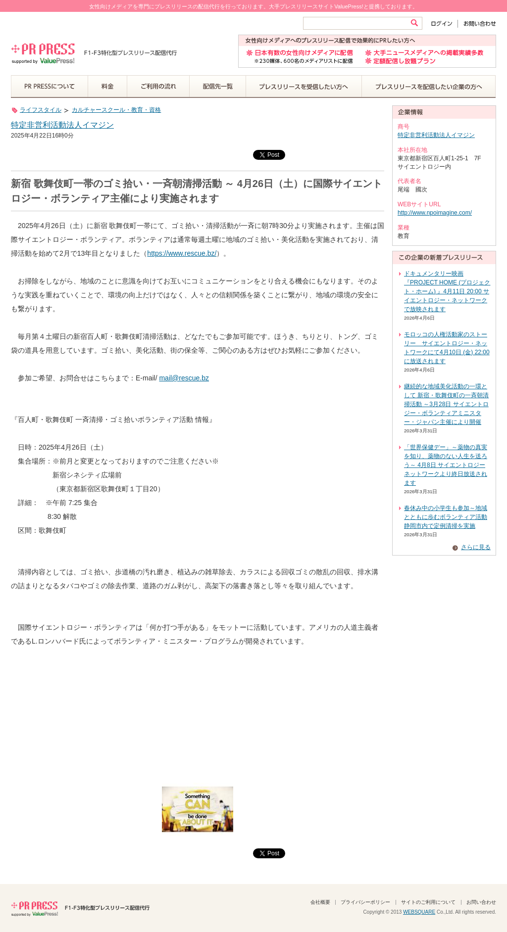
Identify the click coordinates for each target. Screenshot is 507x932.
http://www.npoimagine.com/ (435, 212)
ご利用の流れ (158, 86)
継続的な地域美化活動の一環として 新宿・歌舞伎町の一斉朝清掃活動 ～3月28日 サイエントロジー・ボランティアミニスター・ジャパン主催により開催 (446, 404)
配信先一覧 (218, 86)
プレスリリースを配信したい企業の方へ (429, 86)
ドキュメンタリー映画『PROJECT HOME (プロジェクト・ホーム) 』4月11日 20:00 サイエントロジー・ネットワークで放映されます (447, 291)
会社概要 (320, 902)
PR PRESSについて (49, 86)
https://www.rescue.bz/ (181, 253)
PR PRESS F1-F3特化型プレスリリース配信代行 (80, 907)
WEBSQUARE (419, 912)
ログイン (444, 23)
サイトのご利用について (428, 902)
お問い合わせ (477, 23)
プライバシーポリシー (365, 902)
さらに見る (476, 547)
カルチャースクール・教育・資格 (116, 109)
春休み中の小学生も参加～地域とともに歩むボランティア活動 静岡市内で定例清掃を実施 (445, 517)
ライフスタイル (40, 109)
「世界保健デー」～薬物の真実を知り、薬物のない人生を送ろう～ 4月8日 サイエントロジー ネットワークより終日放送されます (445, 465)
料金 (107, 86)
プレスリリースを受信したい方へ (304, 86)
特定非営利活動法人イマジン (62, 125)
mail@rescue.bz (184, 378)
